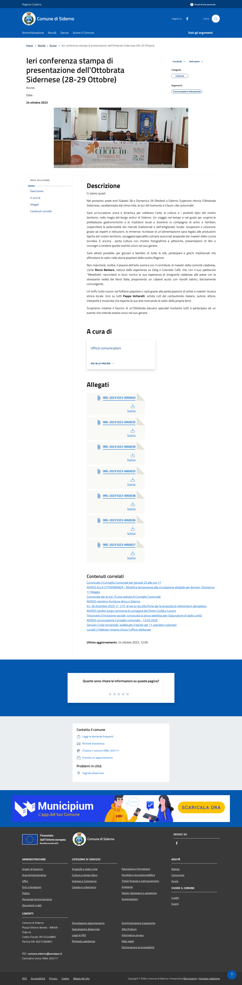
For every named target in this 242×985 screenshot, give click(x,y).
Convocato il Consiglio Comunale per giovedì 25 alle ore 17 (124, 582)
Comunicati (177, 875)
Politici (26, 893)
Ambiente (127, 887)
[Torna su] (232, 975)
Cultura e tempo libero (84, 875)
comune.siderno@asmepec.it (45, 954)
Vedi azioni (196, 62)
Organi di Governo (32, 869)
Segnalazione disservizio (86, 929)
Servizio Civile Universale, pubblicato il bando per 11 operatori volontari (132, 625)
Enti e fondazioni (31, 887)
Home (29, 45)
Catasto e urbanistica (84, 887)
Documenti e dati (32, 905)
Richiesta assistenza (83, 941)
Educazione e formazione (136, 869)
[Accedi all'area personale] (203, 4)
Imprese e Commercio (84, 881)
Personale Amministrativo (37, 899)
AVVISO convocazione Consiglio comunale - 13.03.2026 (122, 620)
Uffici (25, 881)
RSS (24, 978)
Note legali (128, 941)
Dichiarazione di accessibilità (138, 947)
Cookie (65, 978)
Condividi (179, 62)
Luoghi (175, 898)
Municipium (190, 978)
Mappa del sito (81, 978)
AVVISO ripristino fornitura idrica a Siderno (113, 601)
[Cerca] (216, 19)
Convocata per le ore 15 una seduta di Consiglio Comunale (124, 596)
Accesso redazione (209, 978)
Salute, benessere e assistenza (139, 893)
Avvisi (53, 45)
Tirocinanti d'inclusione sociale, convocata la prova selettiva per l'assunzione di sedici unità (144, 615)
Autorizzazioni (130, 899)
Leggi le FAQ (79, 935)
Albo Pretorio (129, 929)
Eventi (175, 904)
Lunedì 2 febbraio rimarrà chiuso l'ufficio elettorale (119, 629)
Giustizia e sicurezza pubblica (138, 875)
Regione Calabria (31, 4)
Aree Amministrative (34, 875)
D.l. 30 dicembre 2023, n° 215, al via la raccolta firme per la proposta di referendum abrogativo (147, 606)
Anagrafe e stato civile (84, 869)
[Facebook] (186, 18)
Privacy (53, 978)
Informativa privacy (133, 935)
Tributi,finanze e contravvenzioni (140, 881)
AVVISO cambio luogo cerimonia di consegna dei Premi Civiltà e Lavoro (131, 610)
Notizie (175, 869)
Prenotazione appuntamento (88, 923)
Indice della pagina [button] (40, 180)
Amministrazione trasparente (138, 923)
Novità (41, 45)
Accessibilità (38, 978)
